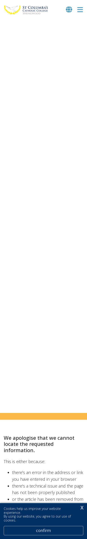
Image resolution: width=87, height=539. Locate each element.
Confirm (43, 530)
